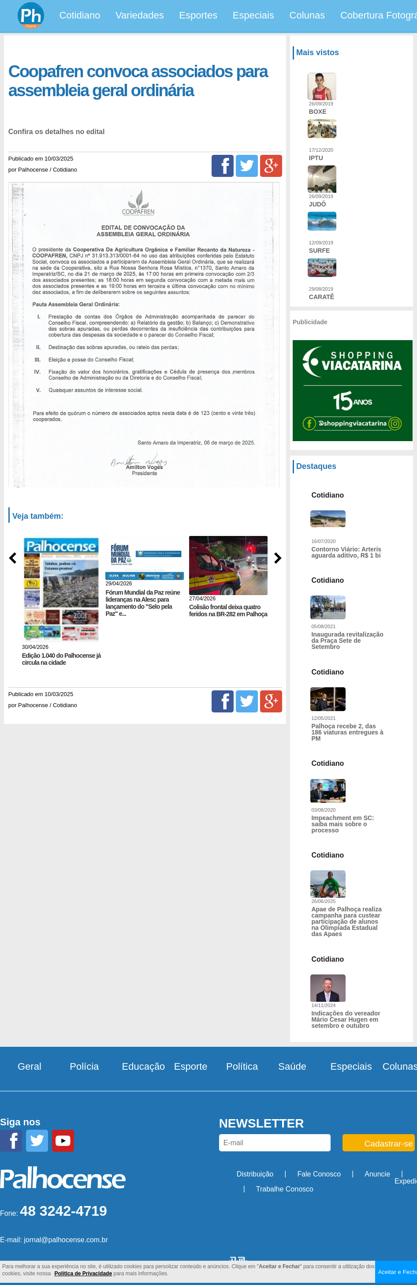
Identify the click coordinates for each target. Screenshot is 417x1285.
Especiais (253, 15)
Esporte (191, 1066)
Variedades (139, 15)
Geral (29, 1066)
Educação (143, 1066)
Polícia (84, 1066)
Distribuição (255, 1174)
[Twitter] (247, 166)
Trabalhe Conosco (284, 1189)
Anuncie (377, 1174)
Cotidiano (79, 15)
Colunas (307, 15)
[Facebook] (223, 166)
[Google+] (271, 166)
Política (242, 1066)
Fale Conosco (319, 1174)
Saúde (292, 1066)
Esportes (198, 15)
